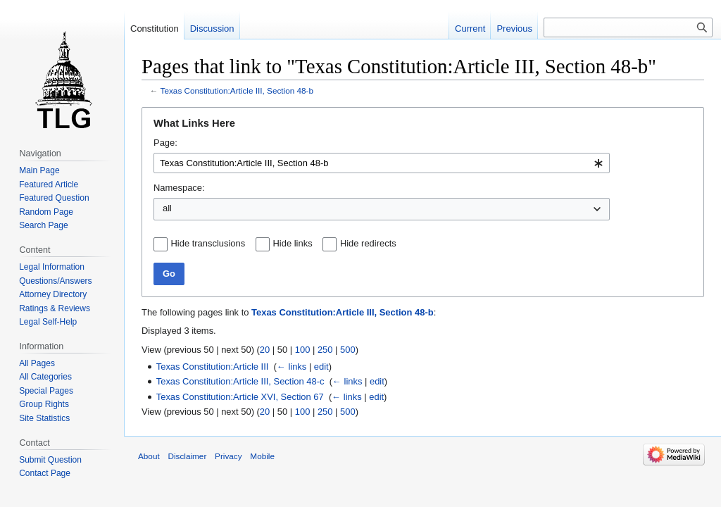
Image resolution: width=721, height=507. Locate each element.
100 (303, 349)
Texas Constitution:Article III (212, 366)
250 (325, 349)
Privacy (228, 456)
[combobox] (381, 163)
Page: (165, 142)
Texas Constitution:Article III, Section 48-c (240, 381)
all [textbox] (167, 208)
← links (291, 366)
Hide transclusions (208, 243)
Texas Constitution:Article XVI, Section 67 (240, 397)
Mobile (262, 456)
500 (348, 349)
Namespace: (179, 187)
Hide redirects (368, 243)
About (149, 456)
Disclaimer (187, 456)
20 (265, 349)
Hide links (293, 243)
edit (321, 366)
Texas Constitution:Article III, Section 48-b (237, 90)
